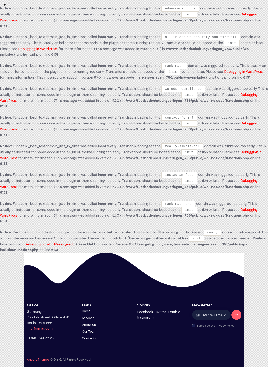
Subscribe (236, 316)
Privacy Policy (225, 325)
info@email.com (40, 328)
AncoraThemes (38, 359)
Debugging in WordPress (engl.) (49, 244)
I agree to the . (216, 325)
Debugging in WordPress (38, 49)
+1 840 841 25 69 (41, 337)
